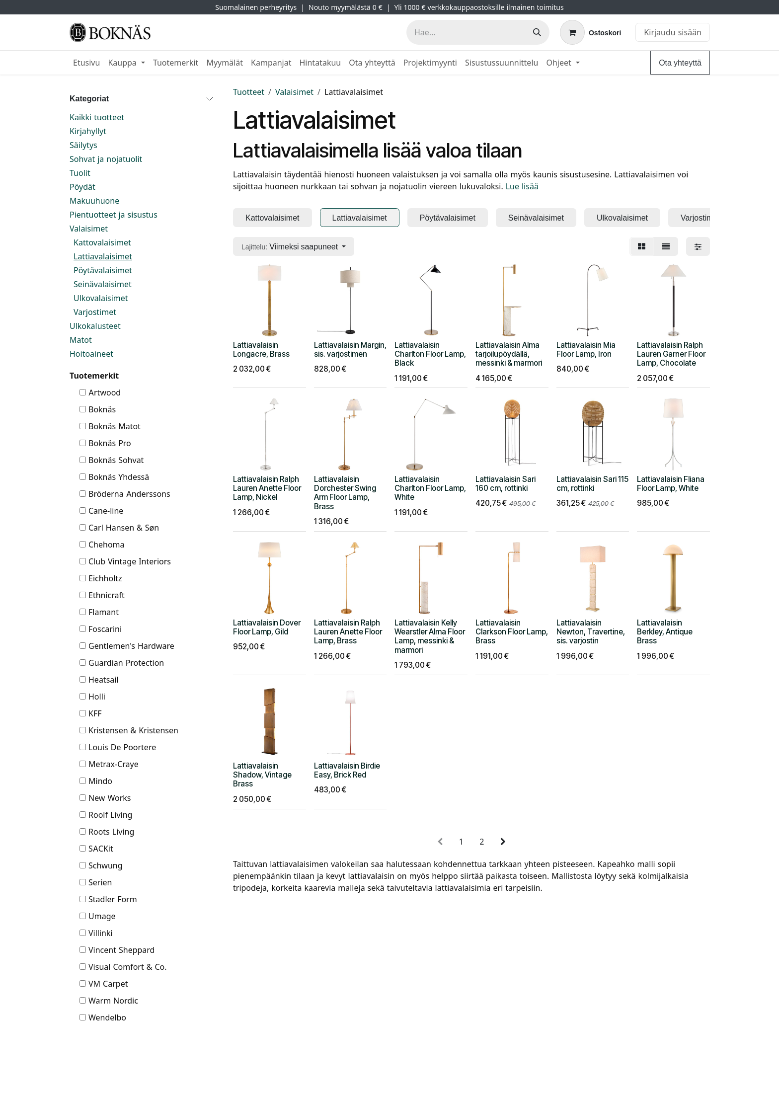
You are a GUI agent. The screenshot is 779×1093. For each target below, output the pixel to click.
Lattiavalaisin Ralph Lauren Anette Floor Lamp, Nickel (267, 488)
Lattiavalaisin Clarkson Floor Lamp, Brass (511, 631)
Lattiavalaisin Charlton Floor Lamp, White (430, 488)
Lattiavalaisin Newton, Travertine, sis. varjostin (590, 631)
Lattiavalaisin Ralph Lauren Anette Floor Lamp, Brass (348, 631)
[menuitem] (86, 63)
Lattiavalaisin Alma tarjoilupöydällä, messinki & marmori (508, 353)
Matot (81, 340)
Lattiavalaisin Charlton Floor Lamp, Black (430, 353)
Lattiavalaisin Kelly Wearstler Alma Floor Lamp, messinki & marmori (429, 636)
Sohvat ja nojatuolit (106, 159)
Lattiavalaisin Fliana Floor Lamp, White (670, 483)
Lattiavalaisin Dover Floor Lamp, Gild (267, 627)
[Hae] (537, 32)
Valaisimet (89, 229)
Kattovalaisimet (102, 242)
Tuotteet (248, 92)
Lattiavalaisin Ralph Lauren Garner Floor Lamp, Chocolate (671, 353)
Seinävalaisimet (103, 284)
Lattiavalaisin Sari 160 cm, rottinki (505, 483)
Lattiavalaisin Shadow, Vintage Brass (262, 774)
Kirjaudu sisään (672, 32)
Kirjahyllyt (88, 131)
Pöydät (82, 187)
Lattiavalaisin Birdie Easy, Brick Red (347, 770)
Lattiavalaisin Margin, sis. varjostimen (350, 349)
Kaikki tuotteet (97, 117)
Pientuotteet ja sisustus (113, 215)
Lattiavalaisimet (103, 256)
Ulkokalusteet (95, 326)
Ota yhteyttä (680, 63)
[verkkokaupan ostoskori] (590, 32)
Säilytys (83, 145)
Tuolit (80, 173)
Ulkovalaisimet (101, 298)
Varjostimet (95, 312)
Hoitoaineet (91, 354)
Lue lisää (522, 186)
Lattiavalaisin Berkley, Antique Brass (665, 631)
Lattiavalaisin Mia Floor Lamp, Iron (586, 349)
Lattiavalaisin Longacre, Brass (261, 349)
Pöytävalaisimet (103, 270)
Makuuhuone (94, 201)
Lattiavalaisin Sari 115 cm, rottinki (592, 483)
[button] (293, 246)
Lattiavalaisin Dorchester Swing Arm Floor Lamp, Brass (345, 492)
